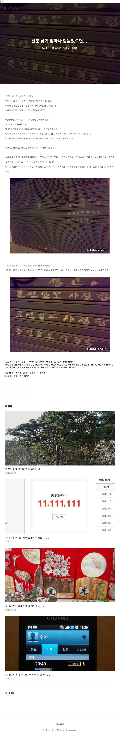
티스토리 (60, 724)
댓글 (9, 693)
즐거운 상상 (11, 8)
